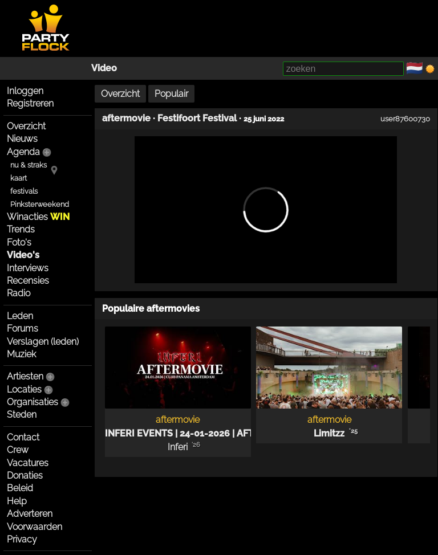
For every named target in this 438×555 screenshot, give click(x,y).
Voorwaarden (34, 526)
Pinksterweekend (39, 204)
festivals (24, 191)
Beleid (20, 488)
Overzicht (26, 126)
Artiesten (25, 376)
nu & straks (28, 165)
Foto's (19, 242)
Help (17, 501)
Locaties (24, 389)
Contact (23, 437)
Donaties (25, 475)
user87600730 (405, 118)
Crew (18, 449)
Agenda (23, 151)
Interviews (27, 268)
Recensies (28, 280)
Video (104, 68)
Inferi (178, 447)
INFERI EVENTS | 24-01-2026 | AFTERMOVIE (200, 433)
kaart (18, 178)
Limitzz (329, 433)
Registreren (30, 103)
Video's (23, 255)
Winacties (38, 216)
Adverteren (29, 513)
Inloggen (25, 90)
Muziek (21, 354)
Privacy (22, 539)
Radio (18, 293)
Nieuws (22, 138)
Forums (22, 328)
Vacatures (27, 463)
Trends (21, 229)
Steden (21, 414)
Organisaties (32, 402)
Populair (171, 93)
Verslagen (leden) (43, 341)
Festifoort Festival (197, 118)
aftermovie (126, 118)
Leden (20, 316)
